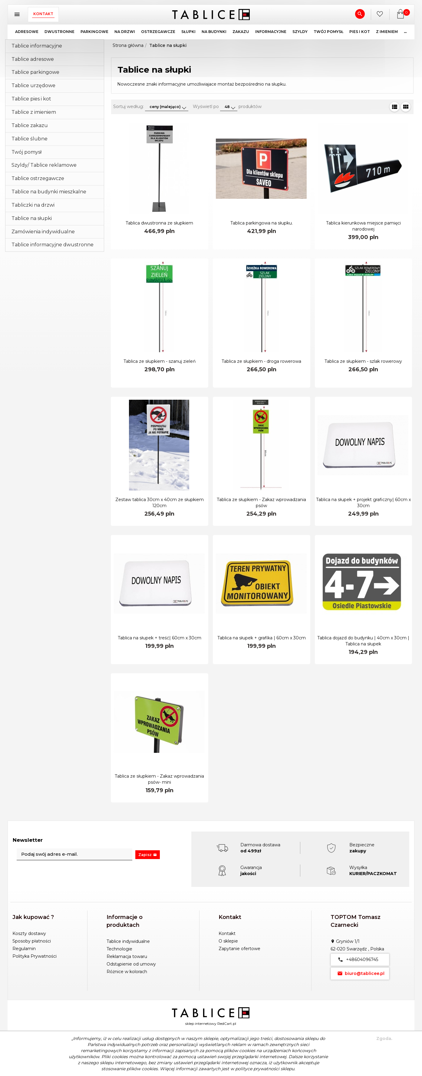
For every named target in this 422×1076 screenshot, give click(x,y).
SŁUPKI (188, 31)
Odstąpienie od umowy (131, 964)
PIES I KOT (359, 31)
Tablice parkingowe (35, 72)
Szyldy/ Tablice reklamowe (44, 165)
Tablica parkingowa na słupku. (261, 223)
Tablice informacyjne (37, 46)
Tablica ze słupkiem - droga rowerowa (261, 361)
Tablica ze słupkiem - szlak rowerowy (363, 361)
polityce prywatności (257, 1068)
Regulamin (24, 948)
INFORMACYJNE (270, 31)
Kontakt (43, 13)
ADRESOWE (26, 31)
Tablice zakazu (30, 125)
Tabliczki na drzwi (33, 205)
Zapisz (147, 854)
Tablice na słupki (32, 218)
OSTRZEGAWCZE (158, 31)
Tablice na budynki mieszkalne (49, 192)
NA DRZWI (124, 31)
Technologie (119, 949)
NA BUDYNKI (214, 31)
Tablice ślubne (30, 139)
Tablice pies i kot (31, 99)
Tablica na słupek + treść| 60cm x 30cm (159, 638)
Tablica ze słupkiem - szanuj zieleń (160, 361)
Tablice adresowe (33, 59)
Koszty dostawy (29, 933)
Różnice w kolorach (127, 971)
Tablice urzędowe (33, 85)
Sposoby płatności (31, 941)
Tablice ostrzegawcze (38, 178)
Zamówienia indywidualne (43, 232)
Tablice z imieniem (34, 112)
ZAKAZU (240, 31)
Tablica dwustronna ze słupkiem (159, 223)
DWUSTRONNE (59, 31)
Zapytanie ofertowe (239, 948)
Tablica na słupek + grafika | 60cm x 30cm (261, 638)
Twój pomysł (26, 152)
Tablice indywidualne (128, 941)
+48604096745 (356, 959)
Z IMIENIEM (387, 31)
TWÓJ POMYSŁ (328, 31)
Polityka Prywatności (34, 956)
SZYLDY (300, 31)
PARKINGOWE (94, 31)
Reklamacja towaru (127, 956)
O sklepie (228, 941)
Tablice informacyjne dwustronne (53, 245)
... (405, 31)
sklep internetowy (200, 1023)
